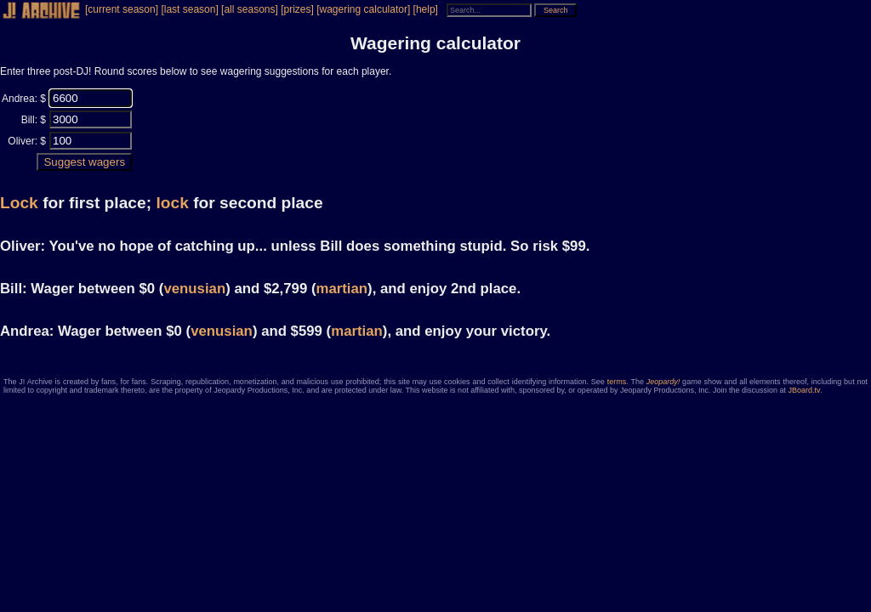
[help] (425, 9)
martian (341, 288)
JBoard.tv (804, 390)
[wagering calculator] (363, 9)
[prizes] (297, 9)
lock (172, 203)
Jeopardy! (663, 381)
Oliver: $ (27, 141)
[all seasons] (249, 9)
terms (617, 381)
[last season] (189, 9)
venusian (194, 288)
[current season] (121, 9)
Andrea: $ (24, 99)
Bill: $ (33, 120)
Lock (19, 203)
